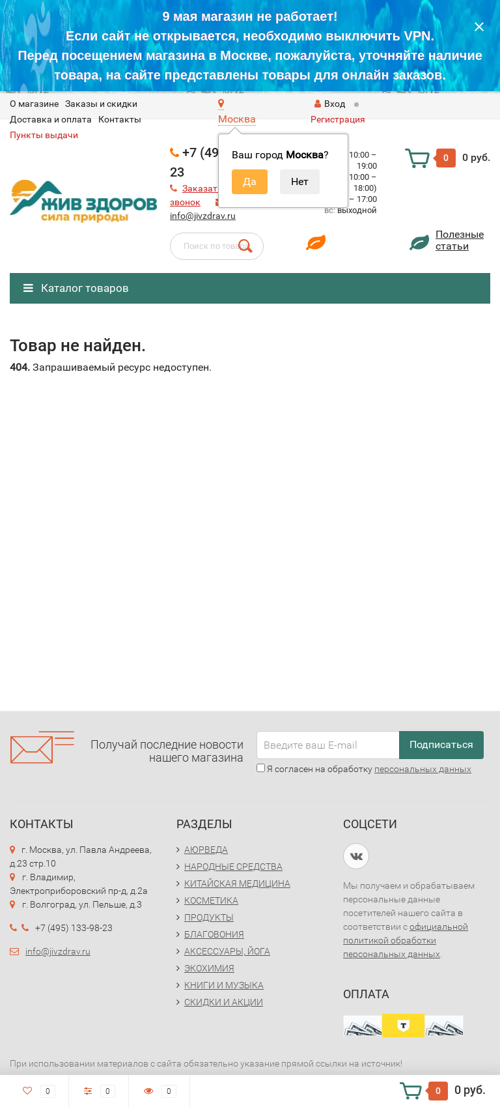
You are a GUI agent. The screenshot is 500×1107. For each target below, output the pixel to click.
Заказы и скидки (101, 103)
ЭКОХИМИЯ (209, 968)
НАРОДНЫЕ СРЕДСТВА (233, 866)
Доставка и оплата (51, 119)
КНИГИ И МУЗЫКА (224, 985)
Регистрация (338, 119)
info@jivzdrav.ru (203, 215)
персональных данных (422, 769)
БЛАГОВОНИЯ (214, 934)
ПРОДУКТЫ (209, 917)
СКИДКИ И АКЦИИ (223, 1002)
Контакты (119, 119)
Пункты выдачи (44, 135)
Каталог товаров (76, 288)
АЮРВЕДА (206, 849)
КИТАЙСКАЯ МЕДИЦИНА (237, 883)
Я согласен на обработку (364, 769)
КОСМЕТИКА (211, 900)
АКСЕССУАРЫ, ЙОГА (227, 951)
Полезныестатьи (460, 240)
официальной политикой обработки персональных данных (405, 940)
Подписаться (441, 744)
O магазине (34, 103)
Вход (329, 103)
